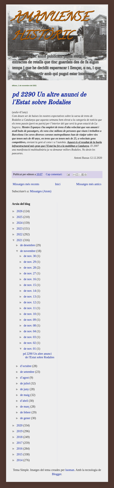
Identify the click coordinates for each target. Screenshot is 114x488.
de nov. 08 (30, 325)
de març (25, 406)
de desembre (28, 245)
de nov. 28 (30, 267)
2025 (19, 217)
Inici (58, 184)
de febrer (25, 412)
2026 (19, 211)
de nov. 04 (30, 331)
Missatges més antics (88, 184)
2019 (19, 431)
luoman (69, 470)
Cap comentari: (54, 174)
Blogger (56, 474)
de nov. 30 (30, 256)
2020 (19, 425)
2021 (19, 240)
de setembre (27, 371)
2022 (19, 234)
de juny (25, 389)
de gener (25, 418)
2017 (19, 442)
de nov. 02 (30, 342)
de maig (25, 395)
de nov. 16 (30, 279)
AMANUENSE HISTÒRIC (50, 27)
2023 (19, 228)
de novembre (28, 251)
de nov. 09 (30, 319)
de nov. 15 (30, 285)
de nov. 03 (30, 337)
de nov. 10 (30, 313)
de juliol (25, 383)
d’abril (24, 400)
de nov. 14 (30, 290)
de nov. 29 (30, 261)
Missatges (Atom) (40, 191)
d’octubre (26, 366)
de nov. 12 (30, 302)
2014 (19, 460)
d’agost (25, 377)
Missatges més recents (26, 184)
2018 (19, 437)
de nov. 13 (30, 296)
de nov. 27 (30, 273)
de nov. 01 (30, 348)
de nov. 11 (30, 308)
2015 (19, 454)
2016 (19, 448)
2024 (19, 222)
